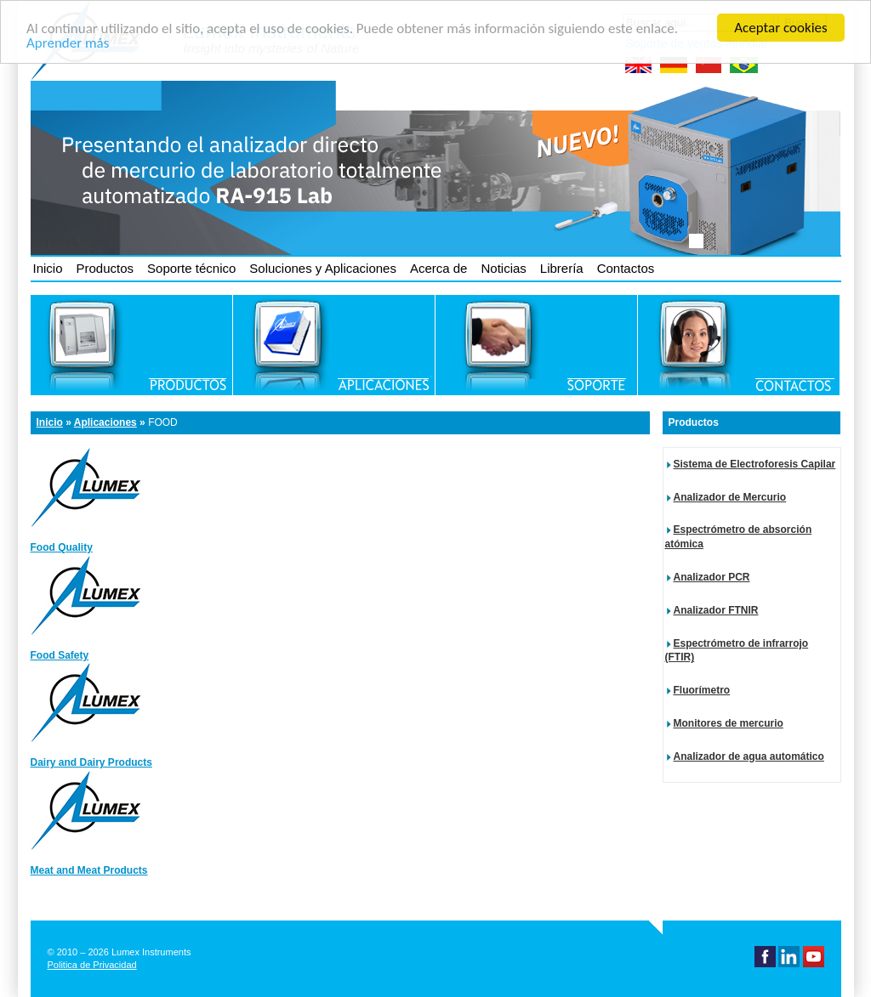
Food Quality (62, 547)
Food (163, 422)
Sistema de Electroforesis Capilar (755, 464)
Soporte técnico (191, 268)
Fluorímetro (702, 690)
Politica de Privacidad (92, 965)
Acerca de (439, 268)
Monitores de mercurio (728, 723)
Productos (105, 268)
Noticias (503, 268)
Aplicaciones (105, 422)
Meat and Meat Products (89, 870)
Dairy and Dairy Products (91, 762)
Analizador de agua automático (749, 756)
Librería (562, 268)
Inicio (48, 268)
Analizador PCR (712, 577)
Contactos (626, 268)
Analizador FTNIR (716, 610)
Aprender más (67, 42)
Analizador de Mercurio (730, 497)
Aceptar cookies (780, 28)
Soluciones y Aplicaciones (322, 268)
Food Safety (60, 655)
